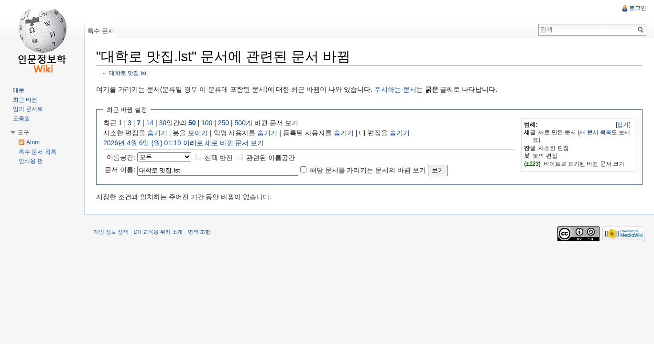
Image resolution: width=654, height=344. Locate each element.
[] (623, 124)
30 (163, 123)
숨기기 (157, 133)
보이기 (198, 133)
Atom (33, 142)
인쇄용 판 (31, 161)
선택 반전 (219, 157)
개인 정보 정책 (111, 232)
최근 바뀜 (25, 100)
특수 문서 (100, 30)
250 (223, 123)
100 (206, 123)
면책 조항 (199, 232)
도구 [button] (23, 132)
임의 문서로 (28, 109)
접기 (623, 124)
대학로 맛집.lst (127, 73)
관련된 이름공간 (270, 157)
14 (150, 123)
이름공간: (121, 157)
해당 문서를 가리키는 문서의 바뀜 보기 (368, 170)
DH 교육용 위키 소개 (157, 232)
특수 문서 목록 (37, 152)
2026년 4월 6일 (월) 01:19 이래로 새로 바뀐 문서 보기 (183, 143)
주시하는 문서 (395, 89)
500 (240, 123)
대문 (18, 90)
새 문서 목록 (595, 132)
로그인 (637, 8)
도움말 (21, 118)
